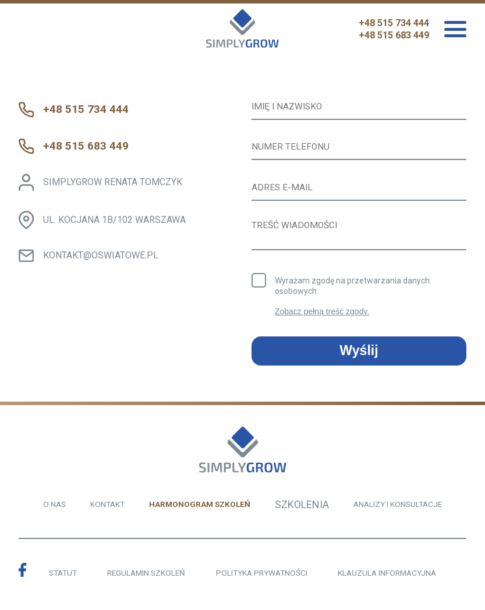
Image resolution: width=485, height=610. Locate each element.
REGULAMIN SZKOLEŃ (146, 575)
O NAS (54, 506)
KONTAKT (107, 506)
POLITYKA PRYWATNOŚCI (261, 575)
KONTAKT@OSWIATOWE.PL (101, 255)
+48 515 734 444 (394, 23)
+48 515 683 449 (394, 35)
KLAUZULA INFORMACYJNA (387, 575)
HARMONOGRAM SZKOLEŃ (199, 506)
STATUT (63, 575)
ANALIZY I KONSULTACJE (397, 506)
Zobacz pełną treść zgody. (322, 314)
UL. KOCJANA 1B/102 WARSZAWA (115, 219)
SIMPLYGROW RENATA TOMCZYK (113, 181)
